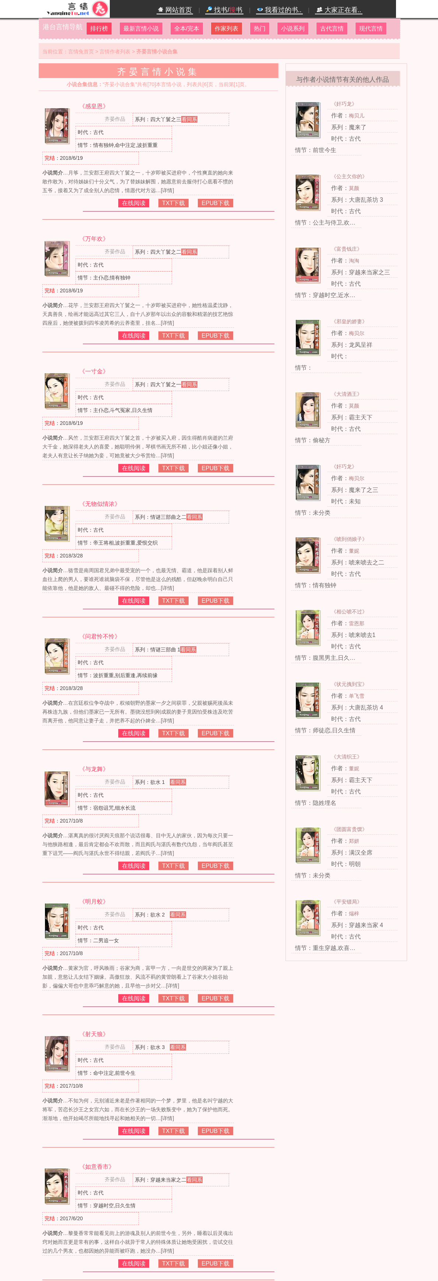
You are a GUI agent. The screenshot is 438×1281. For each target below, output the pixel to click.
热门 (260, 28)
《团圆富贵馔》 (349, 829)
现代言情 (371, 28)
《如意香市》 (97, 1167)
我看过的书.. (279, 10)
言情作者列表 (114, 51)
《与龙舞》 (94, 769)
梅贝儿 (356, 116)
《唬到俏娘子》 (349, 539)
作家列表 (226, 28)
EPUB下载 (215, 203)
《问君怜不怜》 (99, 636)
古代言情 (332, 28)
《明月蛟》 (94, 901)
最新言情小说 (141, 28)
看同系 (189, 119)
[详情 (167, 190)
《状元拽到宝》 (349, 684)
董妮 (354, 551)
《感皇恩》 (94, 106)
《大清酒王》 (346, 394)
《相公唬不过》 (349, 612)
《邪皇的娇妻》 (349, 321)
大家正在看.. (338, 10)
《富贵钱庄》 (346, 249)
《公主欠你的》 (349, 176)
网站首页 (175, 10)
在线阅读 (134, 203)
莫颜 (354, 188)
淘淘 (354, 261)
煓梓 (354, 913)
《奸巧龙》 (344, 104)
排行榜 (99, 28)
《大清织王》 (346, 757)
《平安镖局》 (346, 902)
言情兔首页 (81, 51)
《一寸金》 (94, 371)
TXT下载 (173, 203)
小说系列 (293, 28)
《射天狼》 (94, 1034)
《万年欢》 (94, 239)
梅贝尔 (356, 333)
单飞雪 (356, 696)
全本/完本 (186, 28)
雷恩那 (356, 623)
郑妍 (354, 841)
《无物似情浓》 (99, 504)
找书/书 (224, 10)
